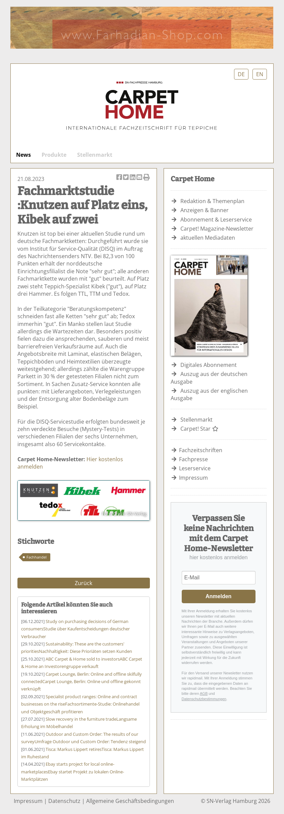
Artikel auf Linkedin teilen (133, 178)
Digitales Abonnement (208, 365)
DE (241, 74)
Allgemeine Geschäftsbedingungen (130, 801)
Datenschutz (64, 801)
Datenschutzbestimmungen (204, 699)
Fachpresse (193, 459)
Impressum (193, 477)
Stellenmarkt (94, 154)
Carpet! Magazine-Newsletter (216, 228)
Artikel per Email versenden (139, 178)
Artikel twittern (126, 178)
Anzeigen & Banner (204, 210)
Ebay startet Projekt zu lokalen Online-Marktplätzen (72, 771)
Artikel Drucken (146, 178)
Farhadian (141, 28)
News (23, 154)
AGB (204, 693)
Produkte (54, 154)
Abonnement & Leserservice (216, 219)
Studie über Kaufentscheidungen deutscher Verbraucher (75, 628)
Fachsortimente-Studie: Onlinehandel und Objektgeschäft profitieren (80, 704)
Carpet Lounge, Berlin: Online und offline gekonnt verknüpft (81, 681)
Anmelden (218, 596)
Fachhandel (36, 557)
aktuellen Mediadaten (207, 237)
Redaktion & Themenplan (212, 201)
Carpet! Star (199, 428)
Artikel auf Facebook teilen (119, 178)
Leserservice (195, 468)
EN (259, 74)
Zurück (83, 583)
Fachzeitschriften (200, 450)
